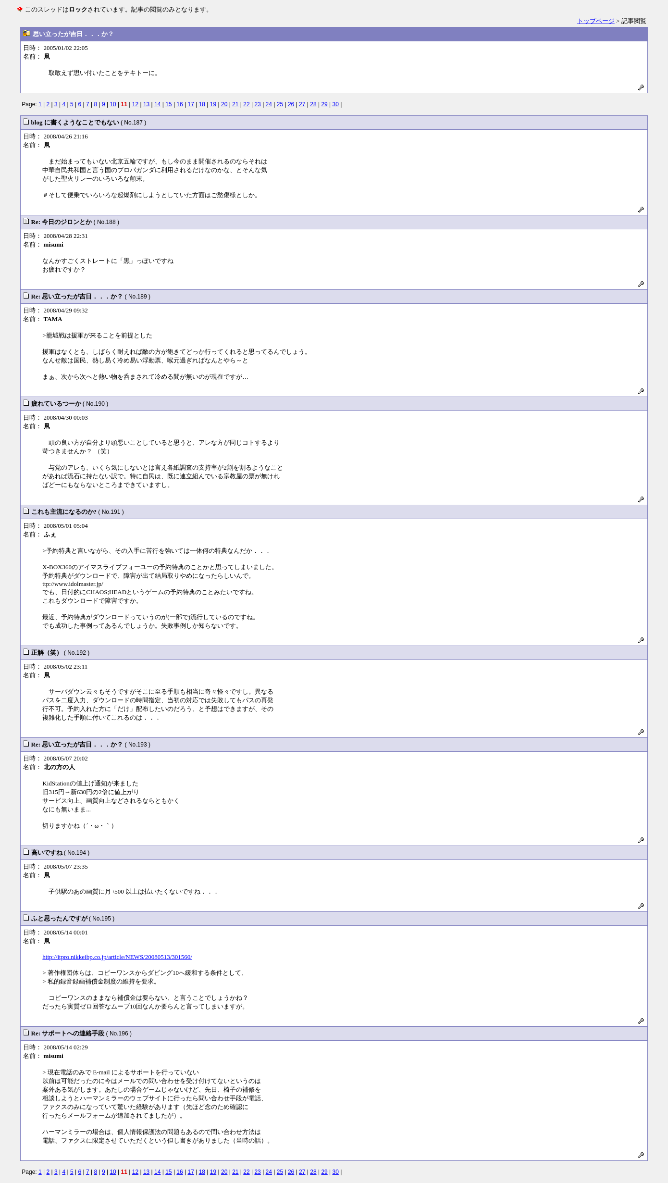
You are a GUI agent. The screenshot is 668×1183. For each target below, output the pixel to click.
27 (302, 104)
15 (168, 104)
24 (269, 104)
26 (291, 104)
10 (113, 104)
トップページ (596, 21)
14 (157, 104)
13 (146, 104)
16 (179, 104)
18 (202, 104)
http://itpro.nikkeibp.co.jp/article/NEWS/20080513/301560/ (117, 956)
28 (313, 104)
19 (213, 104)
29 (324, 104)
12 (135, 104)
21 (235, 104)
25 (280, 104)
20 (224, 104)
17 (191, 104)
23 (257, 104)
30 (336, 104)
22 (246, 104)
